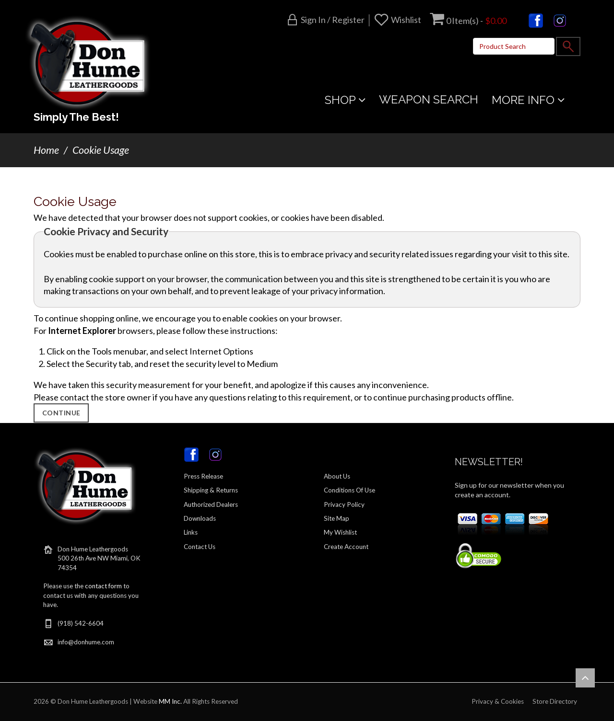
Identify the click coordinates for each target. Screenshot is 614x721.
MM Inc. (170, 701)
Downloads (200, 518)
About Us (337, 476)
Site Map (336, 518)
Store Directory (554, 701)
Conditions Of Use (349, 490)
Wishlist (406, 19)
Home (46, 150)
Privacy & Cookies (498, 701)
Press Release (203, 476)
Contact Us (199, 546)
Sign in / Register (333, 19)
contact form (103, 586)
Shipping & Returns (211, 490)
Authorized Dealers (211, 504)
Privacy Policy (344, 504)
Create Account (346, 546)
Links (191, 532)
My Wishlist (340, 532)
